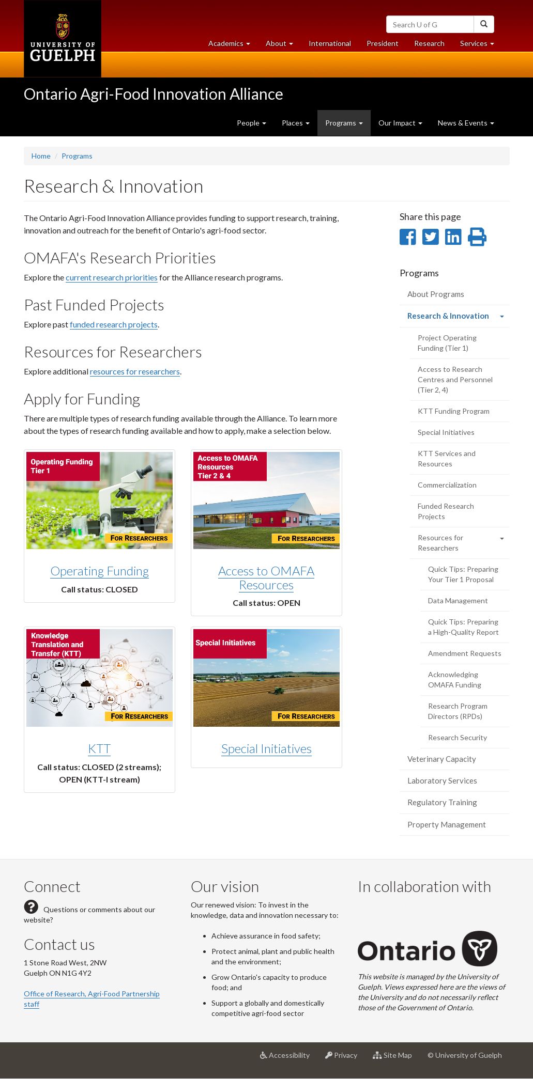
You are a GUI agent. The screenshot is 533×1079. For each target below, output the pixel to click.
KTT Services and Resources (447, 458)
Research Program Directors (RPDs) (458, 711)
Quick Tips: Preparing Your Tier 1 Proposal (463, 574)
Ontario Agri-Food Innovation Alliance (153, 93)
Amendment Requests (464, 653)
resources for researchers (135, 371)
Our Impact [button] (400, 122)
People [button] (251, 122)
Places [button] (296, 122)
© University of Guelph (465, 1055)
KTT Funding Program (454, 410)
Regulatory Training (442, 802)
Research (433, 46)
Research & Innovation (458, 318)
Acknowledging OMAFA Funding (454, 679)
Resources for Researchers (440, 542)
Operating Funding (99, 570)
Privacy (345, 1059)
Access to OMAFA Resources (266, 577)
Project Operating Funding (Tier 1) (447, 342)
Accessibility (288, 1059)
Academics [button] (233, 46)
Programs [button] (344, 122)
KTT (99, 748)
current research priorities (112, 277)
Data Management (458, 600)
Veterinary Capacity (441, 758)
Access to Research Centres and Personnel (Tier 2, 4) (455, 379)
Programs (77, 155)
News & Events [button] (466, 122)
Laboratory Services (442, 780)
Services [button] (481, 46)
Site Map (396, 1059)
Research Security (457, 737)
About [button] (283, 46)
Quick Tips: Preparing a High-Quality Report (463, 626)
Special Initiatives (266, 748)
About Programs (435, 294)
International (330, 43)
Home (41, 155)
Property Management (446, 824)
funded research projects (114, 324)
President (383, 43)
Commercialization (447, 484)
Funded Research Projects (446, 511)
